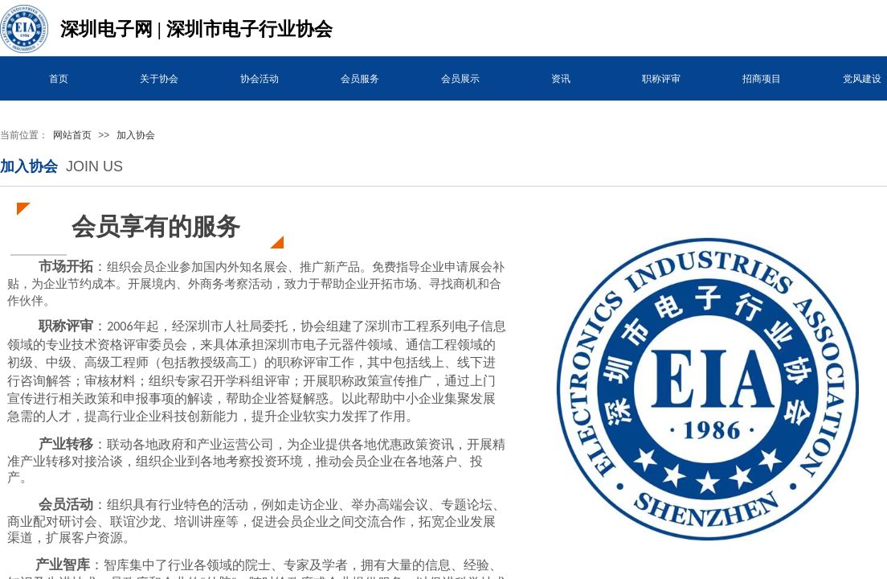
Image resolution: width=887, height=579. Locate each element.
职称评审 (661, 78)
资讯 (560, 78)
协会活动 (259, 78)
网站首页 (72, 135)
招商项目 (761, 78)
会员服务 (360, 78)
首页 (58, 78)
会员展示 (460, 78)
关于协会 (159, 78)
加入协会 (135, 135)
